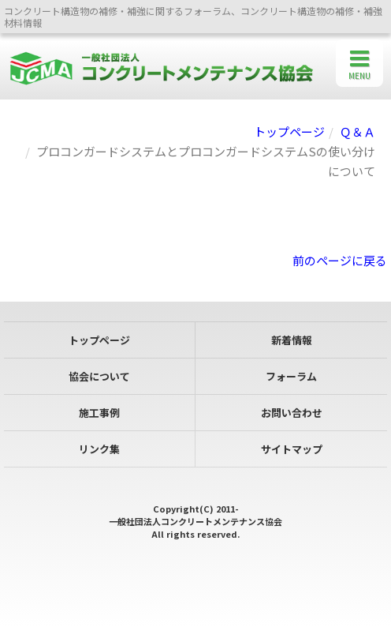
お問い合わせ (291, 412)
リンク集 (99, 448)
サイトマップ (291, 448)
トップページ (289, 131)
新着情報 (291, 339)
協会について (99, 376)
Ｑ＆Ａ (357, 131)
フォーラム (291, 376)
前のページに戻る (339, 260)
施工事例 (99, 412)
